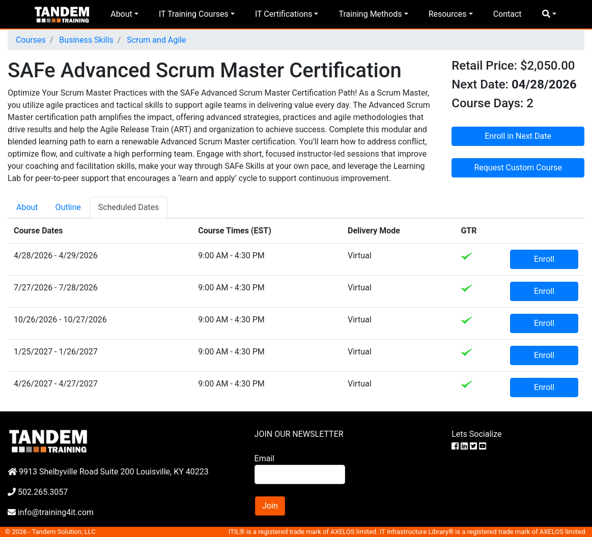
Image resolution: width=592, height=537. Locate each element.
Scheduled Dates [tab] (128, 207)
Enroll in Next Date (518, 136)
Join (270, 506)
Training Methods (370, 14)
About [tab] (27, 207)
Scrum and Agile (155, 40)
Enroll (544, 259)
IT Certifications (283, 14)
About (121, 14)
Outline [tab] (68, 207)
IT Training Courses (194, 14)
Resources (448, 14)
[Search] (300, 474)
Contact (507, 14)
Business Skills (85, 40)
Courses (31, 40)
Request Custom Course (517, 167)
